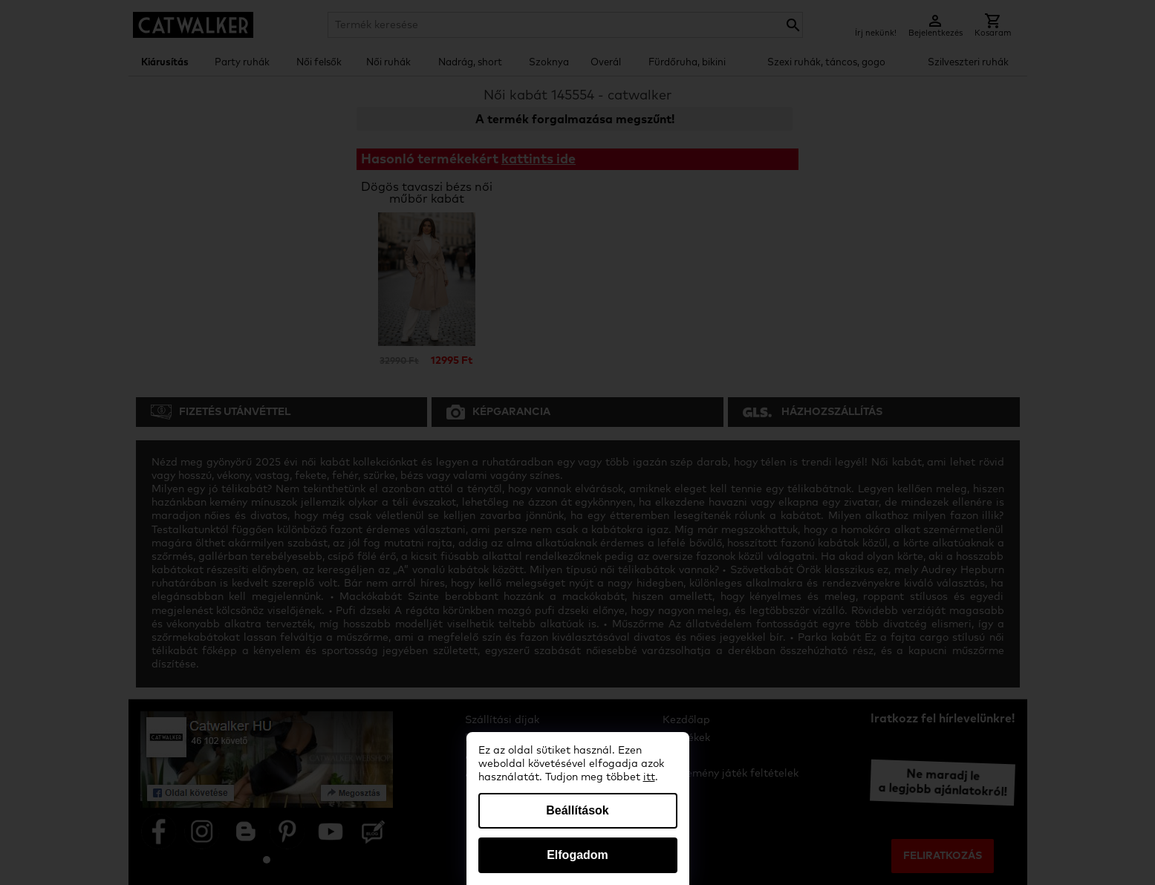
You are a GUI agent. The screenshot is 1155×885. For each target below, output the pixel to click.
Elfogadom (577, 855)
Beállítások (577, 810)
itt (649, 777)
